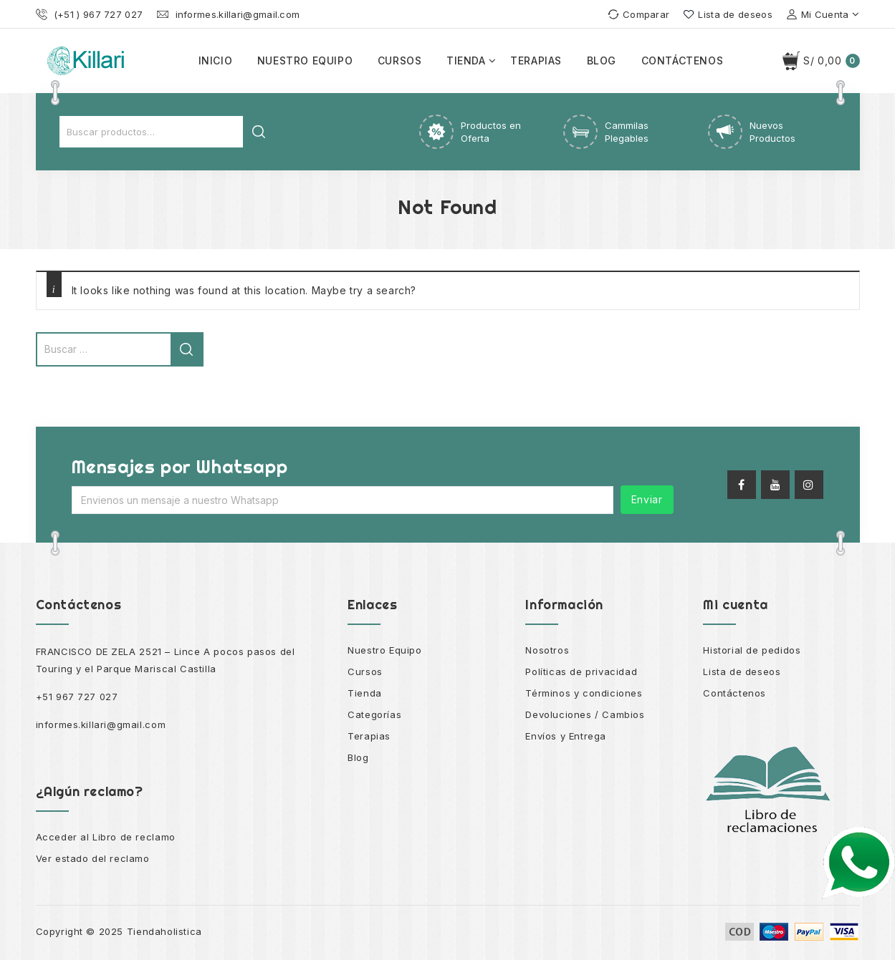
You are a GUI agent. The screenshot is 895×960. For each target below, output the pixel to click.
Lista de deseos (741, 671)
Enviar (647, 499)
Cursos (400, 60)
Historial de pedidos (751, 650)
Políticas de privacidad (581, 671)
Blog (601, 60)
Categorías (374, 714)
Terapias (536, 60)
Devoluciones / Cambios (584, 714)
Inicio (215, 60)
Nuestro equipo (305, 60)
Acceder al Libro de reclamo (106, 837)
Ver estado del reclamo (93, 858)
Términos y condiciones (583, 693)
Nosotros (547, 650)
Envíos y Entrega (565, 736)
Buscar (258, 131)
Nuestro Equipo (384, 650)
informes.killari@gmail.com (101, 724)
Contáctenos (682, 60)
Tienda (466, 60)
